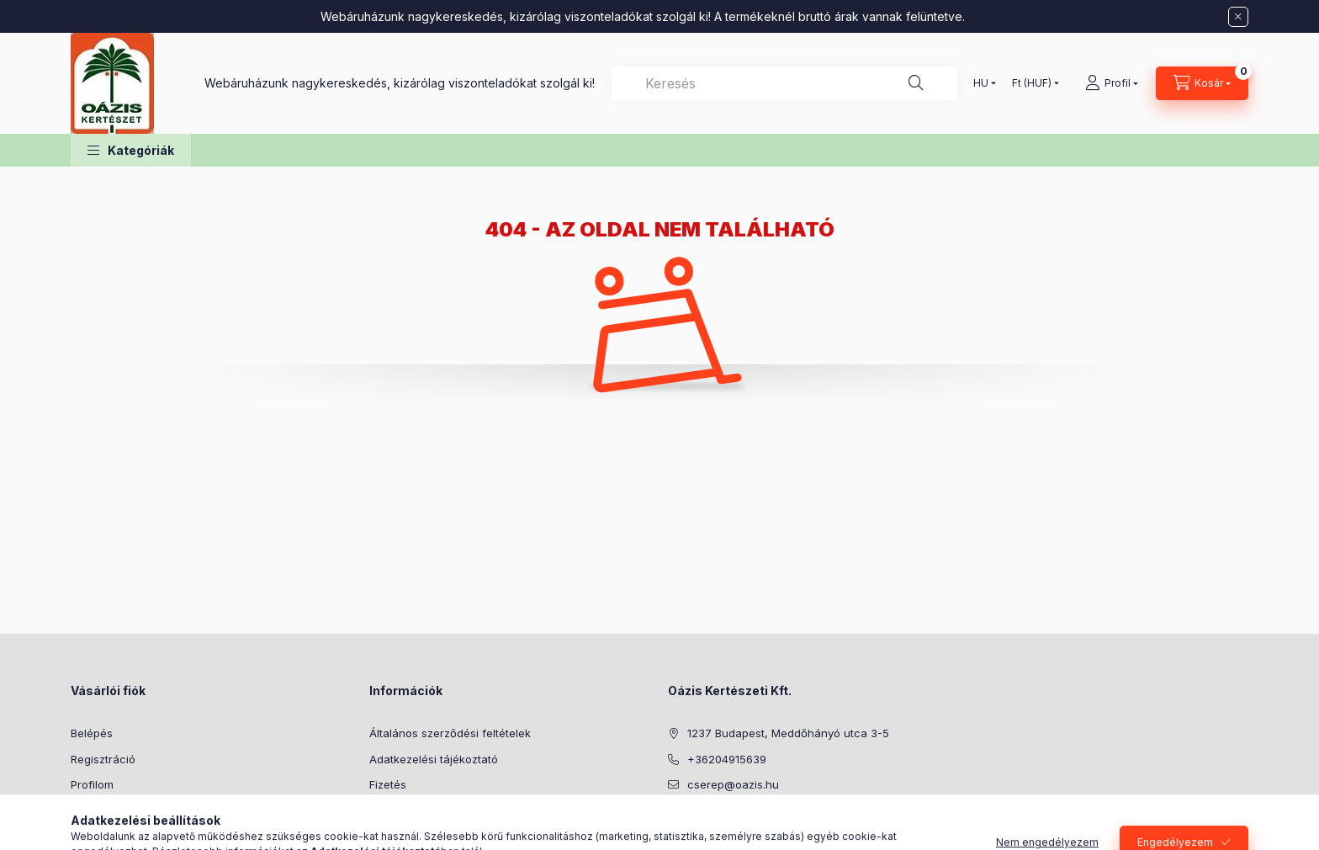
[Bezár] (1238, 17)
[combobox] (784, 83)
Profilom (92, 784)
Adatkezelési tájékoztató (433, 759)
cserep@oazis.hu (733, 784)
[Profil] (1111, 83)
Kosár (85, 810)
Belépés (92, 733)
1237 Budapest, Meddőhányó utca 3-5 (788, 733)
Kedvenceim (103, 835)
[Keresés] (916, 83)
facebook (673, 827)
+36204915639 (726, 759)
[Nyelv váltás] (981, 83)
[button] (131, 150)
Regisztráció (103, 759)
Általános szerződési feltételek (450, 733)
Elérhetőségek (406, 835)
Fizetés (387, 784)
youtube (706, 827)
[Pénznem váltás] (1031, 83)
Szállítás (390, 810)
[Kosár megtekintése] (1202, 83)
